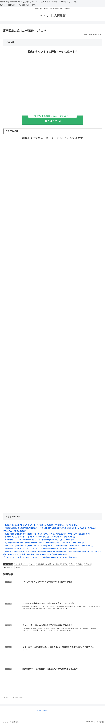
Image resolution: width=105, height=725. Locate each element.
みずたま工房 (8, 564)
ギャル (25, 564)
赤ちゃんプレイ (9, 567)
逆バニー (19, 567)
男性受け (79, 564)
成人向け (64, 564)
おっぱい (17, 564)
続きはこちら (52, 119)
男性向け (87, 564)
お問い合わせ (42, 711)
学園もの (56, 564)
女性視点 (48, 564)
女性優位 (40, 564)
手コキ (71, 564)
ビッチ (32, 564)
